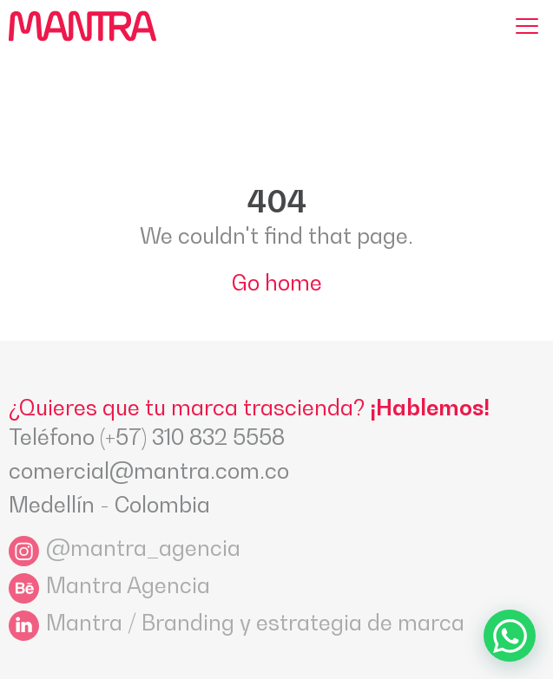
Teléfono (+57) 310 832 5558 (147, 437)
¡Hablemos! (430, 408)
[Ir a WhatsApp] (510, 636)
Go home (277, 283)
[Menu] (527, 26)
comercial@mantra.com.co (149, 471)
